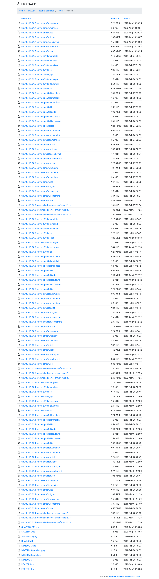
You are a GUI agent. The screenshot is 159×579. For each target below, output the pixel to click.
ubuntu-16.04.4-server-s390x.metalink (39, 387)
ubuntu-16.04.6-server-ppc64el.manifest (40, 102)
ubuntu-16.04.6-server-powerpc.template (40, 130)
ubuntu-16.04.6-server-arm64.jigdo (37, 186)
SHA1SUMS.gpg (29, 536)
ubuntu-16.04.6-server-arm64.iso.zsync (40, 191)
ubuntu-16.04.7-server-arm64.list (37, 32)
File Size (115, 18)
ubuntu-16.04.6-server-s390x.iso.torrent (40, 84)
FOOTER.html (27, 569)
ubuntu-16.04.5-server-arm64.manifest (39, 340)
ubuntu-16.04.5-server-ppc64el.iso (37, 289)
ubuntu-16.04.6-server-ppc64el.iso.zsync (40, 116)
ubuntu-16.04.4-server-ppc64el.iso (37, 443)
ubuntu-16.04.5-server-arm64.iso (37, 364)
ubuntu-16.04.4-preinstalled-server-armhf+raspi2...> (46, 513)
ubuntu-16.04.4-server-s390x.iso (36, 410)
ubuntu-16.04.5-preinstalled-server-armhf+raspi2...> (46, 368)
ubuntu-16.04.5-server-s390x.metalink (39, 224)
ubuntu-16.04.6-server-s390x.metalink (39, 60)
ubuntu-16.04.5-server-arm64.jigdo (37, 350)
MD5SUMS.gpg (28, 545)
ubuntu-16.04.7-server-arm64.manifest (39, 28)
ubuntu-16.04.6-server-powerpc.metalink (40, 135)
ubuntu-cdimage (46, 10)
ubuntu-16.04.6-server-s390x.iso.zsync (39, 79)
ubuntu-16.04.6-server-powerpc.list (38, 144)
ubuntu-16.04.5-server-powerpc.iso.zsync (41, 317)
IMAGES (32, 10)
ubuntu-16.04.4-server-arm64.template (39, 480)
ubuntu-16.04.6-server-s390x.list (36, 70)
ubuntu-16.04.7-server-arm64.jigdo (37, 37)
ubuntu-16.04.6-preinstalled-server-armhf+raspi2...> (46, 205)
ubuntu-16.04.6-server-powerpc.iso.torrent (41, 158)
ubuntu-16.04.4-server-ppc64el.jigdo (38, 429)
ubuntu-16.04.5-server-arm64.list (37, 345)
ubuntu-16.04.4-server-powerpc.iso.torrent (41, 471)
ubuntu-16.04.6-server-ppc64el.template (40, 93)
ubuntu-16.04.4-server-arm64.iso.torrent (40, 504)
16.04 (60, 10)
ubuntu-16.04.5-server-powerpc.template (40, 294)
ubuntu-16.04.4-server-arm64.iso (37, 508)
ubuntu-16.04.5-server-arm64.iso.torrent (40, 359)
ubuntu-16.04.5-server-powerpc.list (38, 308)
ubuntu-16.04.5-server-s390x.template (39, 219)
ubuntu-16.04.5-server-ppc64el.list (37, 270)
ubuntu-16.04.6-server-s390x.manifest (39, 65)
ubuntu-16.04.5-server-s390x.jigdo (37, 238)
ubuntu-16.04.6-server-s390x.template (39, 56)
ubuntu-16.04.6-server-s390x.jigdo (37, 74)
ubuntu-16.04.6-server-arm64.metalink (39, 172)
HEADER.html (27, 564)
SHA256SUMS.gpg (30, 527)
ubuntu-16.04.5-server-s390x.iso (36, 252)
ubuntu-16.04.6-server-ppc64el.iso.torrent (41, 121)
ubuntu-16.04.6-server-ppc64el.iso (37, 126)
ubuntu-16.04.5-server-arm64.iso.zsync (40, 354)
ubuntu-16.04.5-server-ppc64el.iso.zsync (40, 280)
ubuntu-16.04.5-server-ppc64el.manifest (40, 266)
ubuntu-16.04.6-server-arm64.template (39, 168)
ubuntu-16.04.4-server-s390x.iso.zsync (39, 401)
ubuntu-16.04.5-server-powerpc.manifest (40, 303)
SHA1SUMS (27, 541)
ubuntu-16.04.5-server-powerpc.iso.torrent (41, 322)
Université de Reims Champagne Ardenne (124, 576)
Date (125, 18)
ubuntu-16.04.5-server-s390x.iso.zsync (39, 242)
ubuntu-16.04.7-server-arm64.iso (37, 51)
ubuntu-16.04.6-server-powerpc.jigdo (39, 149)
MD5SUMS (26, 560)
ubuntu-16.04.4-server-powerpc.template (40, 447)
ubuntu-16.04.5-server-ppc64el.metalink (40, 261)
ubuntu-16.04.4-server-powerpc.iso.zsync (41, 466)
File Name (26, 18)
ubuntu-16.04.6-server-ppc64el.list (37, 107)
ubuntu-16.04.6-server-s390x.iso (36, 88)
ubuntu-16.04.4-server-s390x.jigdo (37, 396)
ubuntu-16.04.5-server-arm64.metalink (39, 336)
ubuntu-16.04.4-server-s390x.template (39, 382)
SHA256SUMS (28, 531)
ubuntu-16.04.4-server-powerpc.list (38, 457)
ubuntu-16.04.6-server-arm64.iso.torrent (40, 196)
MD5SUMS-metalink (31, 555)
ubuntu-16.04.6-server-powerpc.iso (38, 163)
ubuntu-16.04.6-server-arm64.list (37, 182)
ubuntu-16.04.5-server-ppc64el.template (40, 256)
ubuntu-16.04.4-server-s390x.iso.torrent (40, 406)
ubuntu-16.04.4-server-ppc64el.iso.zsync (40, 434)
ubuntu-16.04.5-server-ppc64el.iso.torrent (41, 284)
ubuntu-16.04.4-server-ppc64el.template (40, 415)
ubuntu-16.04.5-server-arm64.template (39, 331)
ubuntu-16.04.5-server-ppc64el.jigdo (38, 275)
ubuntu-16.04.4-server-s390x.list (36, 391)
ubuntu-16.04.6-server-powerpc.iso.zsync (41, 154)
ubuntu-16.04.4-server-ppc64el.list (37, 424)
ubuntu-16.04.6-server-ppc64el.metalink (40, 98)
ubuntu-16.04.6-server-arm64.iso (37, 200)
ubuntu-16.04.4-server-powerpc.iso (38, 475)
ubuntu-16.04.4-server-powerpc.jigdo (39, 461)
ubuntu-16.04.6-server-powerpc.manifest (40, 140)
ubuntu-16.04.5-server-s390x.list (36, 233)
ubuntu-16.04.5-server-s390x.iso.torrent (40, 247)
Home (22, 10)
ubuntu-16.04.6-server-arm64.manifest (39, 177)
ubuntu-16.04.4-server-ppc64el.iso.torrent (41, 438)
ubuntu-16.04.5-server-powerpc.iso (38, 326)
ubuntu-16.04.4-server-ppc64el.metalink (40, 420)
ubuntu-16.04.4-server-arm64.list (37, 490)
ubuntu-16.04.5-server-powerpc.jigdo (39, 312)
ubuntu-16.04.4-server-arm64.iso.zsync (40, 499)
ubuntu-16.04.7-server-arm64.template (39, 23)
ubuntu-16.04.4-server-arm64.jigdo (37, 494)
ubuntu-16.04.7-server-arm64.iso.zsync (40, 42)
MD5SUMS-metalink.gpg (33, 550)
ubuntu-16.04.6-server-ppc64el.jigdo (38, 112)
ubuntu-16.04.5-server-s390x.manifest (39, 228)
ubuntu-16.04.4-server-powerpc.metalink (40, 452)
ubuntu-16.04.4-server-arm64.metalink (39, 485)
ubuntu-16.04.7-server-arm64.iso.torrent (40, 46)
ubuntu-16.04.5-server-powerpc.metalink (40, 298)
